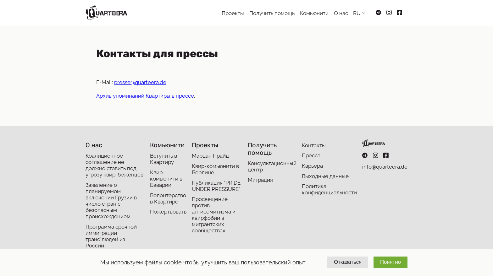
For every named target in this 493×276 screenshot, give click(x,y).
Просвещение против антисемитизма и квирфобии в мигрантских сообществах (213, 215)
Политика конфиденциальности (329, 189)
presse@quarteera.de (140, 82)
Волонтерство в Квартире (168, 198)
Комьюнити (314, 13)
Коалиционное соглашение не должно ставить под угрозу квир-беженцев (114, 165)
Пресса (311, 155)
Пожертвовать (168, 211)
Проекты (233, 13)
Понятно (390, 262)
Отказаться (348, 262)
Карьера (312, 166)
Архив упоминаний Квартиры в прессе (145, 96)
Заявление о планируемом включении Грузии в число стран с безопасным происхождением (111, 200)
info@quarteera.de (384, 167)
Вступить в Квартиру (163, 159)
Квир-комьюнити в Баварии (166, 178)
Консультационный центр (272, 166)
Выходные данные (325, 176)
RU (357, 13)
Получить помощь (272, 13)
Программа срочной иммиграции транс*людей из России (111, 236)
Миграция (260, 180)
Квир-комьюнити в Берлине (215, 169)
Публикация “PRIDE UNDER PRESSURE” (216, 186)
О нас (341, 13)
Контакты (314, 145)
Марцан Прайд (210, 156)
